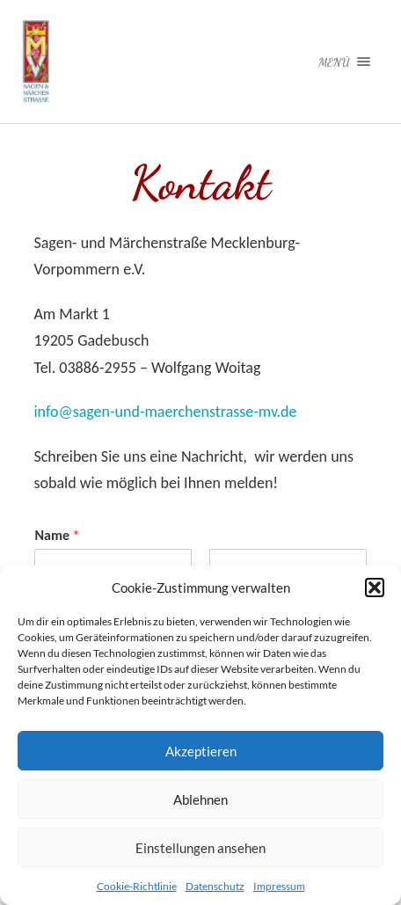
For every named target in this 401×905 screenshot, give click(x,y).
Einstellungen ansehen (200, 848)
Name (56, 535)
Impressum (279, 886)
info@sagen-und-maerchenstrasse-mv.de (164, 411)
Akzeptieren (201, 751)
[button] (374, 587)
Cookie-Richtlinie (137, 886)
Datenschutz (215, 886)
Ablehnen (200, 799)
